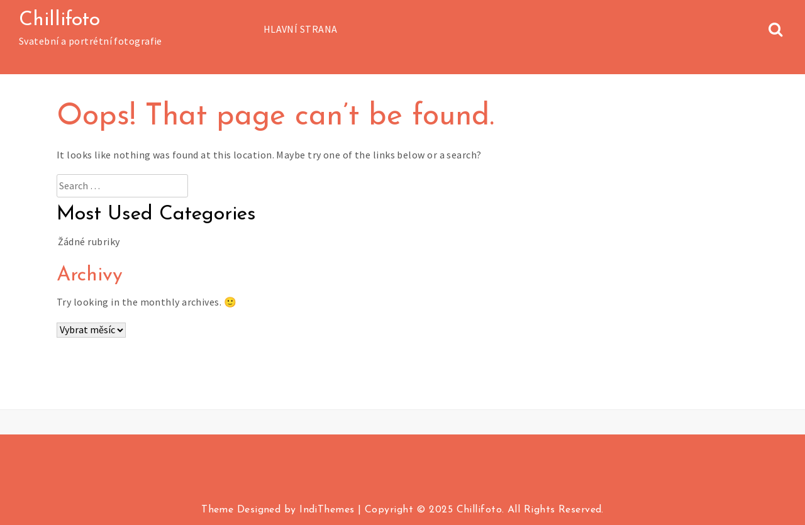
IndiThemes (326, 510)
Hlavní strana (301, 29)
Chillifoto (59, 20)
